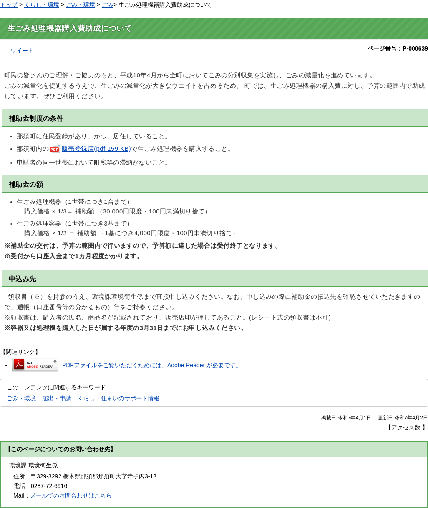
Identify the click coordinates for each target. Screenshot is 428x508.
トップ (9, 4)
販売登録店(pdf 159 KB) (90, 148)
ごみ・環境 (80, 4)
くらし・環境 (41, 4)
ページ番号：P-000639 (398, 48)
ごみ (107, 4)
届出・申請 (56, 398)
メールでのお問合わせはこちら (71, 495)
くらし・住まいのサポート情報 (118, 398)
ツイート (22, 50)
